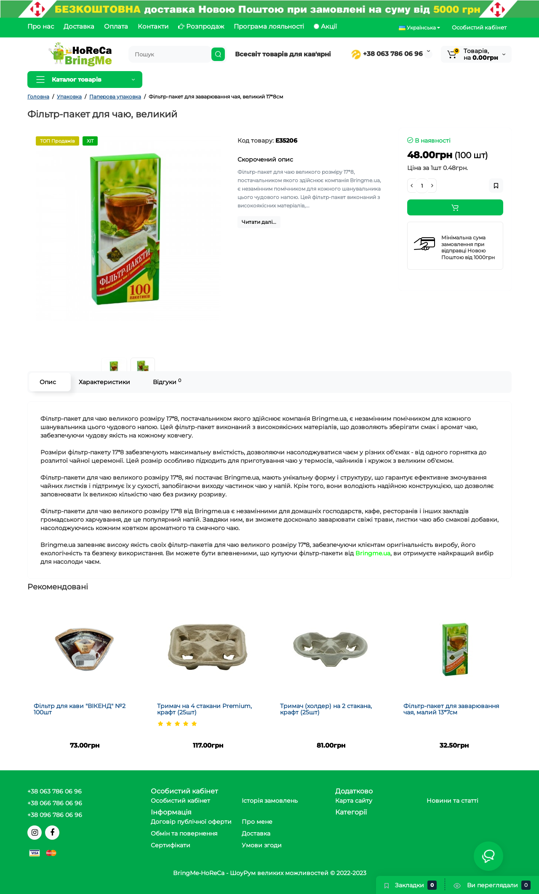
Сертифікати (170, 845)
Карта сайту (353, 800)
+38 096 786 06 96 (54, 815)
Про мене (257, 821)
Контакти (153, 26)
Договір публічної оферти (191, 821)
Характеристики (104, 382)
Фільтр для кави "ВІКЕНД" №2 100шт (79, 709)
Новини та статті (452, 800)
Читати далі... (259, 222)
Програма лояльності (269, 26)
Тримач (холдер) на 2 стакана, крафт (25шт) (326, 709)
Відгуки (167, 382)
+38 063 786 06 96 (387, 54)
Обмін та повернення (184, 833)
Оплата (116, 26)
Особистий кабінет (479, 27)
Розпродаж (201, 26)
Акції (325, 26)
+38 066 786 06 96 (54, 803)
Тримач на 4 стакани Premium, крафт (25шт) (204, 709)
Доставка (79, 26)
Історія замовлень (270, 800)
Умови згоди (262, 845)
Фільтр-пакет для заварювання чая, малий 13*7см (451, 709)
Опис (48, 382)
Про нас (40, 26)
